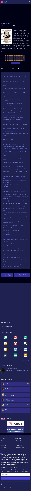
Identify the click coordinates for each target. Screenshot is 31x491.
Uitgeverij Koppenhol (20, 447)
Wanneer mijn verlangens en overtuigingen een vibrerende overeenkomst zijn (14, 111)
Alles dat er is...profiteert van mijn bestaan (13, 115)
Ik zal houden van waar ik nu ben (11, 73)
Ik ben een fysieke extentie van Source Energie (14, 81)
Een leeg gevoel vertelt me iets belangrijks (13, 166)
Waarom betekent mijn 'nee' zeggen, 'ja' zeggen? (14, 206)
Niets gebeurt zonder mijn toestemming (12, 108)
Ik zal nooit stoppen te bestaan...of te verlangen (14, 92)
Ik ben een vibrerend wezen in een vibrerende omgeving (14, 99)
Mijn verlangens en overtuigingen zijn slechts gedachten (14, 88)
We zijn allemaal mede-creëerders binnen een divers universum (15, 185)
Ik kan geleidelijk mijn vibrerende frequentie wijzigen (13, 209)
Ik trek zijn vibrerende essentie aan (11, 174)
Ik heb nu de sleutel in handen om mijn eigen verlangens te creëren (14, 138)
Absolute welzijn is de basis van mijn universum (14, 76)
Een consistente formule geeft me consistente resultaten (14, 95)
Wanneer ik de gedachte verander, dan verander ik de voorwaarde (15, 217)
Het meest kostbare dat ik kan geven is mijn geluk (15, 203)
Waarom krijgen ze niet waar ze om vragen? (13, 201)
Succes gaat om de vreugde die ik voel (12, 257)
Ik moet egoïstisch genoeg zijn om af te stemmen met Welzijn (15, 240)
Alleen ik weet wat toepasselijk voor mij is (13, 225)
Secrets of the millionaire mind (22, 275)
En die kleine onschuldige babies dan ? (12, 230)
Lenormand (3, 445)
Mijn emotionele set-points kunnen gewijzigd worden (14, 158)
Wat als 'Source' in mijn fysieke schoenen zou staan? (15, 171)
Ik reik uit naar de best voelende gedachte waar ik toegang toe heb (15, 213)
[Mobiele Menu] (29, 2)
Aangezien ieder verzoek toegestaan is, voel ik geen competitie (15, 197)
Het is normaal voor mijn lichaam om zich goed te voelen (15, 260)
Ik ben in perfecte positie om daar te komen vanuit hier (15, 125)
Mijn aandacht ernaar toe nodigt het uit (12, 131)
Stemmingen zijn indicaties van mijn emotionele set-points (15, 154)
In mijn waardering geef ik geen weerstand (13, 237)
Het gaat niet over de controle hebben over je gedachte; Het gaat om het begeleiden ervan (14, 145)
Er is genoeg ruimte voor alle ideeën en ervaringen (15, 191)
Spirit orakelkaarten (6, 275)
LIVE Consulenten (19, 443)
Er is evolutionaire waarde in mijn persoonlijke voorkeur (14, 84)
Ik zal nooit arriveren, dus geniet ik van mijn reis (14, 194)
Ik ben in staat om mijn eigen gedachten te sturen (15, 169)
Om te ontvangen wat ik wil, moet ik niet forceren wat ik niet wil (15, 181)
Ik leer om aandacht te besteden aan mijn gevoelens (13, 162)
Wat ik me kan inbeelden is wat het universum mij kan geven (15, 177)
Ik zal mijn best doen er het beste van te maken (14, 250)
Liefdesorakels (19, 445)
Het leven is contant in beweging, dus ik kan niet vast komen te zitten (14, 221)
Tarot (2, 443)
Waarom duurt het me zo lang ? (10, 79)
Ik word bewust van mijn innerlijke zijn (12, 142)
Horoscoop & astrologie (24, 374)
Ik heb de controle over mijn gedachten (12, 121)
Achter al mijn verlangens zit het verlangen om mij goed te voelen (15, 233)
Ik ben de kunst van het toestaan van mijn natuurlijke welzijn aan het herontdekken (13, 118)
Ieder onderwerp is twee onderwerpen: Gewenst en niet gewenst (15, 134)
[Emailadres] (15, 474)
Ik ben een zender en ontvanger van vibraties (14, 128)
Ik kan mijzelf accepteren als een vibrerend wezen (15, 148)
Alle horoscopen (26, 360)
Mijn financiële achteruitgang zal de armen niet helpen (14, 253)
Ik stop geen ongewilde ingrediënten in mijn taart (15, 189)
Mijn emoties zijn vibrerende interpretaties (13, 103)
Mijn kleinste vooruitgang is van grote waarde (14, 248)
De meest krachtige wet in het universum (13, 105)
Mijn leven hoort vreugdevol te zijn (11, 266)
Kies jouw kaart (15, 63)
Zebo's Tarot (18, 440)
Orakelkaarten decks (15, 326)
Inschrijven (15, 478)
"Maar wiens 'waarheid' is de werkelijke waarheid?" (15, 151)
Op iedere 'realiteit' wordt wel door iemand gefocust (15, 227)
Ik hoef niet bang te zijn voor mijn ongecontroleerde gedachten (15, 244)
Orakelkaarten (6, 23)
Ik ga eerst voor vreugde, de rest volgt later (13, 264)
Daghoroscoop (4, 440)
